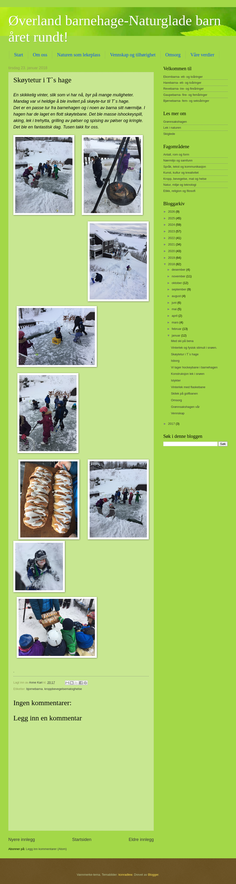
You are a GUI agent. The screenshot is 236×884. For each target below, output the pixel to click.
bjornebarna (34, 689)
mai (174, 309)
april (175, 315)
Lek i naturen (172, 127)
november (179, 276)
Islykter (176, 380)
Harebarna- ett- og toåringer (182, 82)
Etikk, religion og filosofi (179, 191)
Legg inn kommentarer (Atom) (46, 849)
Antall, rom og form (176, 154)
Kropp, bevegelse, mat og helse (184, 179)
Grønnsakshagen (175, 121)
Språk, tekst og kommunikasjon (184, 166)
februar (177, 329)
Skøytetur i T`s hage (185, 354)
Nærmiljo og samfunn (177, 160)
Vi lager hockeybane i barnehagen (194, 367)
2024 (172, 224)
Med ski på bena (182, 341)
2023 (172, 231)
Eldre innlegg (141, 839)
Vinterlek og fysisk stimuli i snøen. (194, 347)
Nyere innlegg (21, 839)
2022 (172, 238)
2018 (172, 264)
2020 (172, 251)
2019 (172, 257)
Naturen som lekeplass (78, 54)
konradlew (125, 874)
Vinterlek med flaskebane (188, 387)
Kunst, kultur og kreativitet (181, 172)
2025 (172, 218)
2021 (172, 244)
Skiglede (169, 134)
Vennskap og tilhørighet (132, 54)
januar (176, 335)
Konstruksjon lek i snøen (187, 374)
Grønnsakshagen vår (185, 407)
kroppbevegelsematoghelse (63, 689)
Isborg (175, 360)
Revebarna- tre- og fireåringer (183, 88)
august (177, 296)
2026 (172, 211)
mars (175, 322)
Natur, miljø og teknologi (179, 184)
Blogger (153, 874)
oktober (177, 283)
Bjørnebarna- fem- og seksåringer (186, 101)
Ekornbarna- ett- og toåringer (183, 76)
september (179, 289)
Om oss (40, 54)
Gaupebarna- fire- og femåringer (185, 95)
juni (174, 302)
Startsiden (81, 839)
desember (179, 269)
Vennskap (178, 413)
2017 (172, 423)
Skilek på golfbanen (184, 393)
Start (18, 54)
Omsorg (176, 400)
